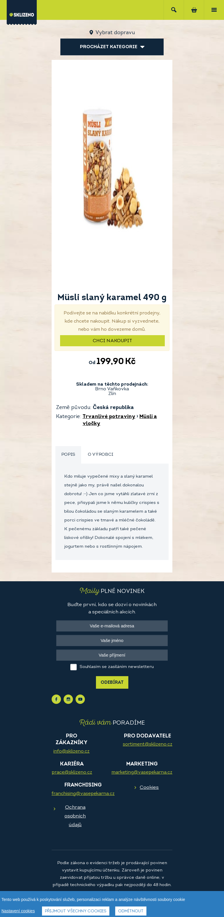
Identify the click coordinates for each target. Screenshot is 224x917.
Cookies (149, 787)
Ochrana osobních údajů (75, 816)
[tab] (68, 455)
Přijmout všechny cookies (75, 911)
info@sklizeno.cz (71, 751)
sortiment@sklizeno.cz (147, 744)
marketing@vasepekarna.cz (141, 772)
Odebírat (112, 683)
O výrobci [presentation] (100, 455)
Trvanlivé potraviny (109, 417)
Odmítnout (131, 911)
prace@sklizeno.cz (72, 772)
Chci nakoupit (112, 341)
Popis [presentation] (68, 455)
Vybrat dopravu (115, 33)
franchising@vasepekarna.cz (83, 793)
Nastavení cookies (18, 911)
